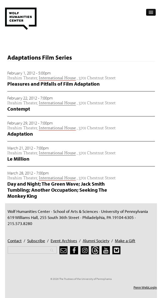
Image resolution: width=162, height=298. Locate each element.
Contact (15, 240)
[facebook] (74, 250)
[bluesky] (116, 250)
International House (57, 77)
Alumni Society (96, 240)
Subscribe (36, 240)
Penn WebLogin (145, 287)
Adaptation (20, 134)
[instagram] (85, 250)
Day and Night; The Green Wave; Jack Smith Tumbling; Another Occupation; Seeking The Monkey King (57, 190)
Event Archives (64, 240)
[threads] (95, 250)
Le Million (18, 159)
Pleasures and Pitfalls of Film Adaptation (53, 84)
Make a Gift (125, 240)
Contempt (18, 109)
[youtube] (106, 250)
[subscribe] (63, 250)
